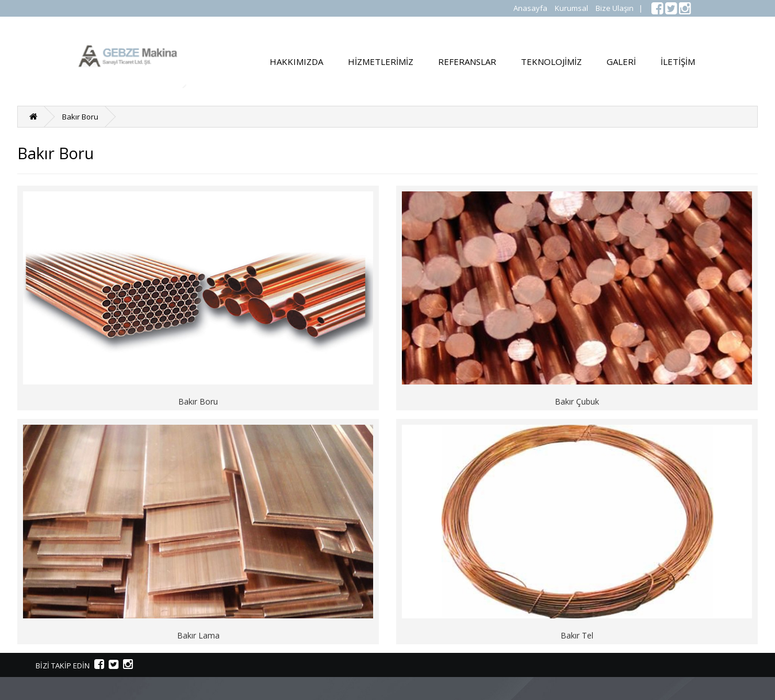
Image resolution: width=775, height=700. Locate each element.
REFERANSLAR (467, 61)
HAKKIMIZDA (296, 61)
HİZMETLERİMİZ (380, 61)
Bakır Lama (198, 635)
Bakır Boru (80, 116)
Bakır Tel (577, 635)
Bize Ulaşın (615, 8)
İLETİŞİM (678, 61)
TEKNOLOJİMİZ (551, 61)
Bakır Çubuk (577, 401)
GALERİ (621, 61)
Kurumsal (571, 8)
